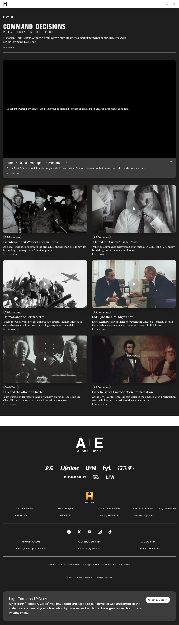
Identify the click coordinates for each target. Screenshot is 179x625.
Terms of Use (106, 604)
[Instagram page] (100, 532)
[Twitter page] (79, 532)
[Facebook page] (69, 532)
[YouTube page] (89, 532)
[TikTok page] (110, 532)
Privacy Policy (18, 613)
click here (123, 108)
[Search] (167, 3)
